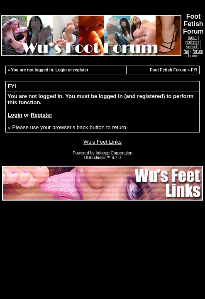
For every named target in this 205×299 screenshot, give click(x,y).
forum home (195, 53)
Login (61, 70)
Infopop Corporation (114, 153)
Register (41, 115)
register (192, 42)
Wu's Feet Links (102, 142)
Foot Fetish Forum (168, 70)
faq (186, 51)
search (192, 46)
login (192, 37)
